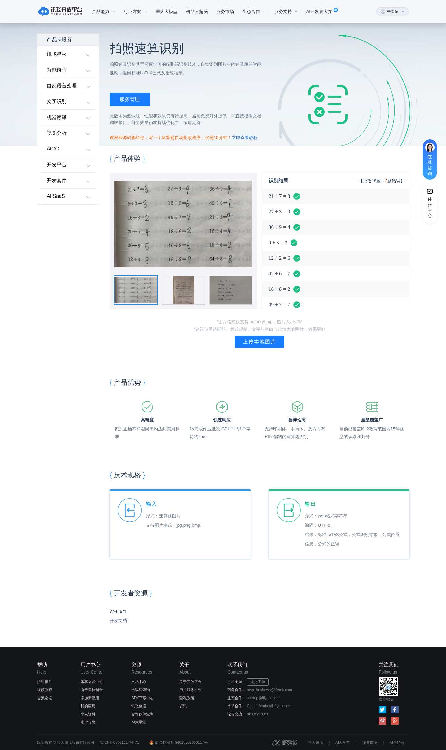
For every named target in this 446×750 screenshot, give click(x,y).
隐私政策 (186, 698)
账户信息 (88, 722)
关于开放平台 (190, 682)
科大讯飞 (315, 742)
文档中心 (138, 682)
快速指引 (44, 682)
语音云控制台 (92, 690)
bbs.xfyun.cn (257, 714)
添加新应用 (90, 698)
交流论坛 (44, 698)
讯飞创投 (138, 706)
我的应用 (88, 706)
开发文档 (118, 620)
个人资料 (88, 714)
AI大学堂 (138, 722)
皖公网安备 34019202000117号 (181, 742)
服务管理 (130, 99)
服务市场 (225, 11)
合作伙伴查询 (142, 714)
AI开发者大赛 (322, 11)
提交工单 (257, 682)
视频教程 (44, 690)
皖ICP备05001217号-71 (119, 742)
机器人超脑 (197, 11)
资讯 (183, 706)
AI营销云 (397, 742)
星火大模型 (166, 11)
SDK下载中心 (142, 698)
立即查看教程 (245, 137)
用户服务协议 (190, 690)
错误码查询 (140, 690)
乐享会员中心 (92, 682)
